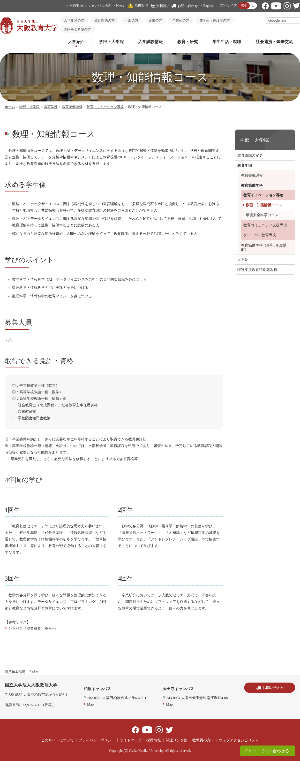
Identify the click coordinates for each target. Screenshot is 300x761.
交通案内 (76, 6)
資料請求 (160, 6)
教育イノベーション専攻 (105, 107)
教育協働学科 (72, 107)
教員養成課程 (252, 175)
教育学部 (51, 107)
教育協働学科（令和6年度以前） (263, 247)
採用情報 (153, 740)
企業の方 (155, 20)
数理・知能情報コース (264, 205)
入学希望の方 (74, 20)
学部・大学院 (111, 41)
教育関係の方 (104, 20)
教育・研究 (187, 41)
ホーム (10, 107)
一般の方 (131, 20)
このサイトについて (57, 740)
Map (90, 704)
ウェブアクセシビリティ (239, 740)
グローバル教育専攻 (259, 235)
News (120, 6)
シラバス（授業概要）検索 (32, 628)
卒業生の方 (180, 20)
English (208, 6)
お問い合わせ (185, 6)
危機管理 (137, 5)
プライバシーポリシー (97, 740)
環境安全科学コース (262, 215)
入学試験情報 (150, 41)
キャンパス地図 (99, 6)
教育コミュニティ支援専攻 (265, 225)
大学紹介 (76, 41)
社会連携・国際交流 (274, 41)
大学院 (242, 259)
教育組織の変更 (250, 155)
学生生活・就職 (226, 41)
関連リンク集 (177, 740)
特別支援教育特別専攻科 (257, 270)
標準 (243, 5)
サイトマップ (131, 740)
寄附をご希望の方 (77, 29)
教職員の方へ (203, 740)
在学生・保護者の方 (214, 20)
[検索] (283, 20)
